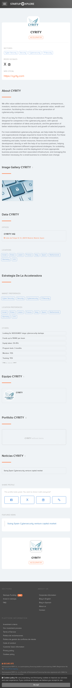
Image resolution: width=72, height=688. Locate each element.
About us (42, 606)
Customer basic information (13, 647)
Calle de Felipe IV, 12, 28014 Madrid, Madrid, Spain (24, 238)
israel (4, 255)
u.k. (14, 259)
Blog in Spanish (45, 603)
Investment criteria (10, 624)
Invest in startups (9, 599)
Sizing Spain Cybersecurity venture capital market (23, 471)
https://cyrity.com (14, 75)
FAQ (4, 603)
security (23, 53)
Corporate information (47, 595)
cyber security (11, 53)
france (29, 255)
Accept (36, 685)
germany (6, 259)
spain (44, 255)
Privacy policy (8, 650)
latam (20, 255)
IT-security (48, 53)
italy (36, 255)
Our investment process (12, 628)
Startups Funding (12, 595)
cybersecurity (35, 53)
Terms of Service (9, 632)
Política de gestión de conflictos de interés (19, 639)
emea (12, 255)
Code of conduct (9, 643)
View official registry (11, 669)
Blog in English (45, 599)
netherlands (54, 255)
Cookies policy (8, 654)
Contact (42, 610)
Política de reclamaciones (13, 636)
